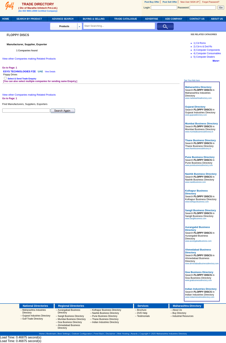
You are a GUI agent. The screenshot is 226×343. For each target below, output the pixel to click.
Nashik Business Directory (105, 313)
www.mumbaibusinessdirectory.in (199, 132)
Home (42, 334)
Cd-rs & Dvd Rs (204, 46)
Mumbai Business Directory (72, 319)
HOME (5, 19)
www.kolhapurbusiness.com (197, 202)
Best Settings (64, 334)
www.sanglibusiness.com (195, 218)
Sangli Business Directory (71, 316)
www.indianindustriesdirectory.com (199, 297)
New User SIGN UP (189, 2)
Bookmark (51, 334)
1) (194, 43)
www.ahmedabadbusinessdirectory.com (202, 263)
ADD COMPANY (173, 19)
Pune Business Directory (104, 316)
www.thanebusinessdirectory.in (198, 148)
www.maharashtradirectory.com (198, 98)
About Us (177, 310)
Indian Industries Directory (105, 322)
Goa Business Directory (70, 322)
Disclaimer (110, 334)
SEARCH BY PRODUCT (29, 19)
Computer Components (208, 50)
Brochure (141, 310)
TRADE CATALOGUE (125, 19)
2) (194, 46)
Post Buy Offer (152, 2)
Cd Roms (201, 43)
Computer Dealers (205, 57)
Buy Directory (179, 313)
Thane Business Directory (105, 319)
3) (194, 50)
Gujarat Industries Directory (36, 315)
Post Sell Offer (170, 2)
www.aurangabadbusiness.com (198, 241)
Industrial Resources (182, 316)
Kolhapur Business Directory (106, 310)
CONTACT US (197, 19)
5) (194, 57)
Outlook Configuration (82, 334)
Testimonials (143, 316)
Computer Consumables (208, 53)
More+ (216, 61)
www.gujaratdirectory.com (196, 115)
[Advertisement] (202, 70)
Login (160, 7)
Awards (134, 334)
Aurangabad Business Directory (69, 311)
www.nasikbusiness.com (195, 182)
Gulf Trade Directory (32, 318)
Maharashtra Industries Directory (34, 311)
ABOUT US (217, 19)
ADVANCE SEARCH (62, 19)
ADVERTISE (151, 19)
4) (194, 53)
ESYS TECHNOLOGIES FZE (20, 71)
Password (197, 7)
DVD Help (142, 313)
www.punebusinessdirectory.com (199, 165)
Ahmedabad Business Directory (69, 326)
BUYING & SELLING (94, 19)
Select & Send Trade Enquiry (22, 78)
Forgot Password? (210, 2)
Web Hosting (123, 334)
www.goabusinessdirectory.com (198, 280)
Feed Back (99, 334)
